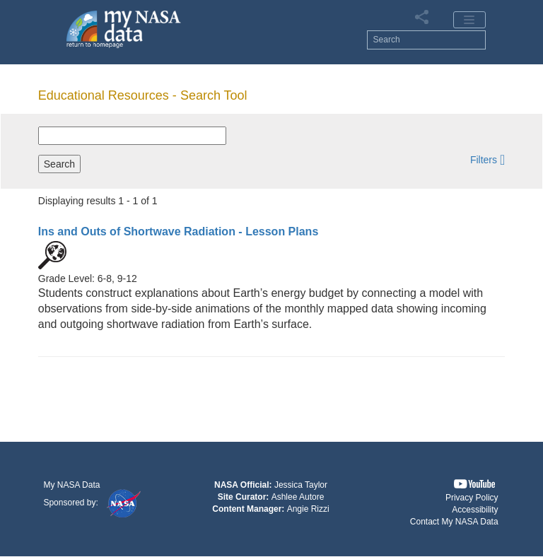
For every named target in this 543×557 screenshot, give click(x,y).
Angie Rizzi (308, 509)
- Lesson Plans (178, 231)
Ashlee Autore (298, 497)
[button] (487, 159)
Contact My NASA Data (454, 522)
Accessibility (475, 510)
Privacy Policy (471, 498)
